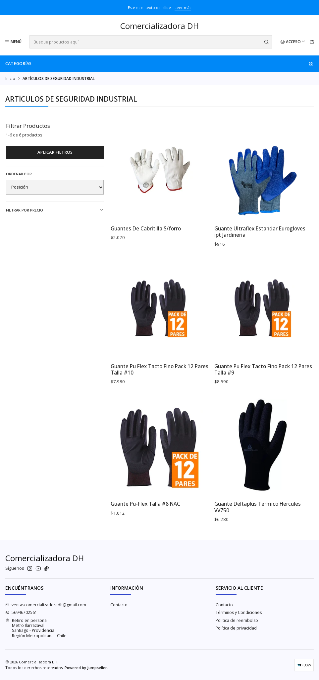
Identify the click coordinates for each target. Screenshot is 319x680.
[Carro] (311, 42)
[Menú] (13, 42)
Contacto (119, 605)
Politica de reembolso (237, 620)
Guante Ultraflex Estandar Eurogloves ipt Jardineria (259, 231)
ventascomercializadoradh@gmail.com (45, 605)
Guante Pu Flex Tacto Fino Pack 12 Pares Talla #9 (263, 375)
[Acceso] (293, 42)
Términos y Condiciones (239, 612)
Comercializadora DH (159, 26)
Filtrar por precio (55, 210)
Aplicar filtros (55, 152)
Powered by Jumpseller (86, 667)
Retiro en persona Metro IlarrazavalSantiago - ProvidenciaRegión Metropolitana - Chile (36, 628)
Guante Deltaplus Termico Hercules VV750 (257, 512)
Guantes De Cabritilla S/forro (146, 228)
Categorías (159, 63)
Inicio (10, 79)
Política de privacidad (236, 628)
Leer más (183, 7)
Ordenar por (19, 174)
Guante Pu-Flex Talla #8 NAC (145, 509)
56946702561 (21, 612)
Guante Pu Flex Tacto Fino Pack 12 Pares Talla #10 (159, 375)
